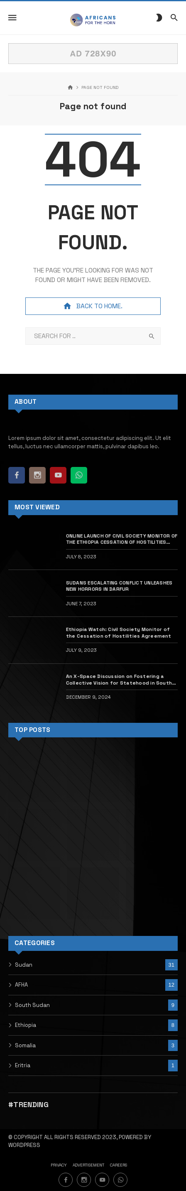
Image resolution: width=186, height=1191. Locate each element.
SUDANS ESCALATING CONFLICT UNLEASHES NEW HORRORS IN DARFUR (119, 586)
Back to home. (93, 306)
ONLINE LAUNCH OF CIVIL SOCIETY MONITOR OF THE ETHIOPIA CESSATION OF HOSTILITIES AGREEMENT (122, 539)
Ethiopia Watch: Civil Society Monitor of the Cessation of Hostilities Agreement (119, 632)
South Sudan (32, 1005)
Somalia (25, 1045)
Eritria (22, 1065)
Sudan (23, 964)
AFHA (21, 984)
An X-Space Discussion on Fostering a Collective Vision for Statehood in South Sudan (119, 679)
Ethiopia (25, 1025)
